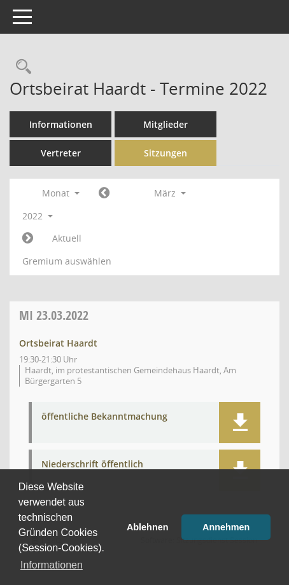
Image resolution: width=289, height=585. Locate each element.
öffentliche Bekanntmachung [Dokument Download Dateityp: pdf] (104, 416)
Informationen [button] (51, 565)
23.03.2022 (53, 315)
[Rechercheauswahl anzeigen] (20, 67)
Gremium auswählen (66, 261)
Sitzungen (165, 153)
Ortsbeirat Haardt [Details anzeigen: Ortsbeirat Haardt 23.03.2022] (58, 343)
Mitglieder (165, 124)
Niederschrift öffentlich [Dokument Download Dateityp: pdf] (92, 464)
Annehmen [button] (226, 527)
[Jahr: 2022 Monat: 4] (28, 238)
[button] (239, 422)
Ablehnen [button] (148, 527)
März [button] (170, 193)
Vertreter (61, 153)
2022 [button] (37, 216)
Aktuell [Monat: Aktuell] (66, 238)
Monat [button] (61, 193)
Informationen (60, 124)
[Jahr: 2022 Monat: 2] (104, 193)
